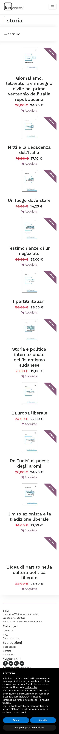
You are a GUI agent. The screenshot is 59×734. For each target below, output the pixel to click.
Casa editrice (10, 647)
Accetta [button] (43, 720)
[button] (54, 672)
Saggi (6, 634)
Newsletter (8, 654)
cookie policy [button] (31, 687)
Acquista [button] (29, 110)
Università (8, 630)
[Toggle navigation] (12, 34)
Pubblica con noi (11, 638)
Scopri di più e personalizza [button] (29, 727)
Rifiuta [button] (16, 720)
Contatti (7, 650)
